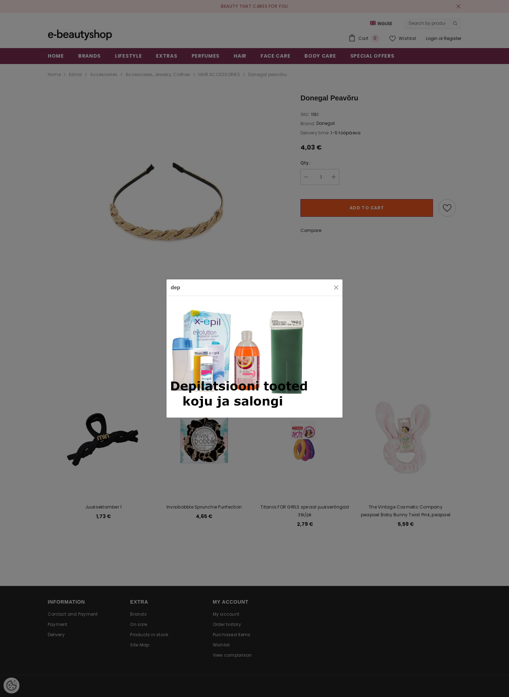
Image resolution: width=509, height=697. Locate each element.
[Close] (336, 287)
